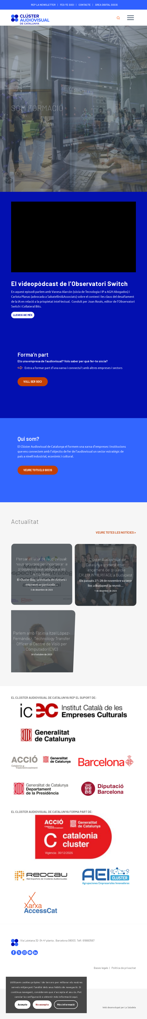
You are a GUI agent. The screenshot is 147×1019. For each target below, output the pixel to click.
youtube (29, 952)
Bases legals (101, 967)
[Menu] (130, 17)
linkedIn (35, 952)
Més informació (66, 1004)
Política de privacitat (124, 967)
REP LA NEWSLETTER (43, 4)
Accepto (22, 1004)
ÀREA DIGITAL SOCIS (106, 4)
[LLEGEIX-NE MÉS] (22, 315)
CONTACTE (85, 4)
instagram (24, 952)
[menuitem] (43, 5)
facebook (13, 952)
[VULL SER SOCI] (33, 381)
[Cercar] (120, 17)
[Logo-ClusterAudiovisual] (61, 18)
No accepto (42, 1004)
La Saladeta (130, 1007)
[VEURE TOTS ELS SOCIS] (38, 470)
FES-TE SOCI (67, 4)
